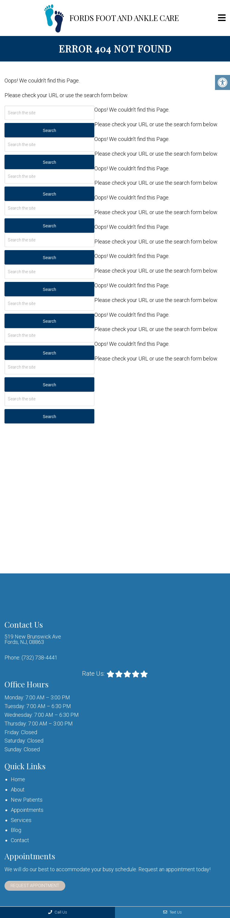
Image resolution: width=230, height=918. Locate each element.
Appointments (27, 810)
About (18, 789)
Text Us (172, 912)
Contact (20, 840)
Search (49, 130)
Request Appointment (34, 885)
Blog (16, 830)
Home (18, 779)
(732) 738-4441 (40, 657)
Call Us (57, 912)
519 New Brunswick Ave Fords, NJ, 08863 (32, 639)
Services (21, 820)
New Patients (27, 800)
